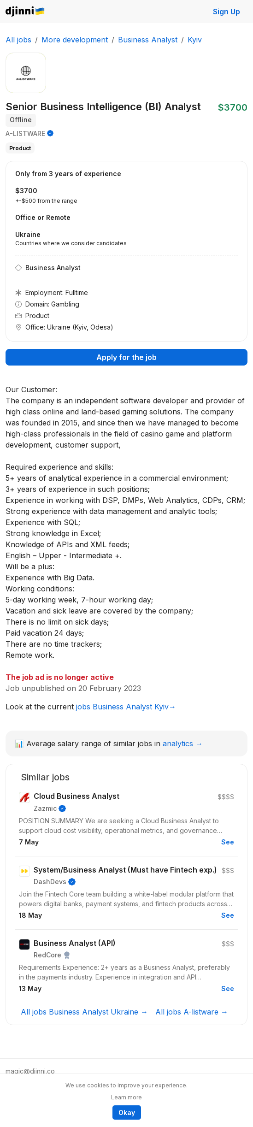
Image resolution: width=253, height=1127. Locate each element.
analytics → (183, 743)
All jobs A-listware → (191, 1011)
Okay (126, 1112)
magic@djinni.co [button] (30, 1071)
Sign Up (226, 11)
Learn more (126, 1097)
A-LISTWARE (25, 133)
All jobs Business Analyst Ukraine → (84, 1011)
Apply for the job (126, 357)
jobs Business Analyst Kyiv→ (126, 706)
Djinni (25, 12)
